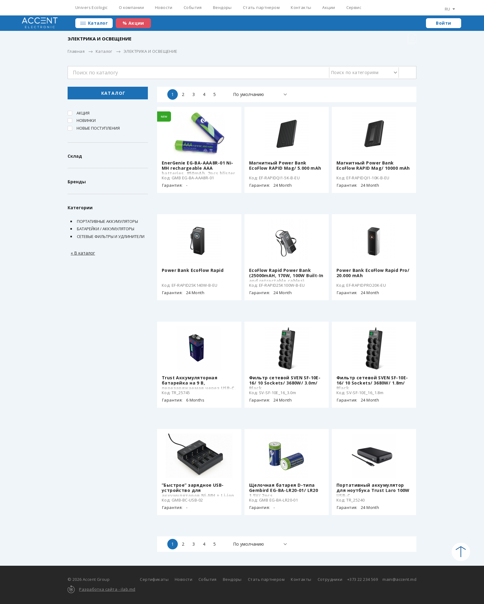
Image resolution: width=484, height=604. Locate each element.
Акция (83, 113)
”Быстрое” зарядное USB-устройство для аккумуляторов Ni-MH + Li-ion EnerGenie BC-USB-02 (198, 493)
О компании (131, 7)
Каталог (98, 23)
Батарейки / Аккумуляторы (105, 228)
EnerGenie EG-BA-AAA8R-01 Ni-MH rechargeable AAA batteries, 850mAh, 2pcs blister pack (198, 170)
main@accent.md (399, 579)
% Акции (133, 23)
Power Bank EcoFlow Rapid (192, 270)
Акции (328, 7)
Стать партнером (261, 7)
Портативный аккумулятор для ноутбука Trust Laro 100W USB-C (373, 490)
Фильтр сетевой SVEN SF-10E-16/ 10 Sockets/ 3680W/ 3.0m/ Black (284, 383)
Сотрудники (330, 579)
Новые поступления (98, 128)
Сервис (353, 7)
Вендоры (222, 7)
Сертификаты (154, 579)
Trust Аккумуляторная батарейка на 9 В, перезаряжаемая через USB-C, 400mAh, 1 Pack (199, 385)
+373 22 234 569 (362, 579)
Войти (443, 23)
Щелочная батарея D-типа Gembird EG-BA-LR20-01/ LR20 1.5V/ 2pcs (283, 490)
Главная (76, 51)
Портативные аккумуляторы (107, 221)
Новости (164, 7)
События (193, 7)
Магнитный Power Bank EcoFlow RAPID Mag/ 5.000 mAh (285, 165)
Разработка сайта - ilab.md (107, 589)
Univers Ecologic (91, 7)
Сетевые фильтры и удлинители (110, 236)
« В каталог (83, 253)
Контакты (301, 7)
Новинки (86, 120)
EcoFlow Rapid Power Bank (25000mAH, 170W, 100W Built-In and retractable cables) (286, 275)
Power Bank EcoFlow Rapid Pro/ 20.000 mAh (372, 272)
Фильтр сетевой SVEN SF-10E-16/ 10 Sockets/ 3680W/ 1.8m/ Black (372, 383)
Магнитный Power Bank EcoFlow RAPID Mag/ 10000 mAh (373, 165)
